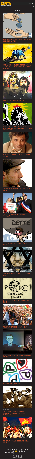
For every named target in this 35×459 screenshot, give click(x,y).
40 (19, 451)
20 (25, 449)
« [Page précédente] (16, 449)
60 (9, 453)
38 (13, 451)
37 (10, 451)
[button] (29, 3)
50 (6, 453)
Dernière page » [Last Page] (24, 453)
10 (22, 449)
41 (22, 451)
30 (27, 449)
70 (12, 453)
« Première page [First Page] (9, 449)
